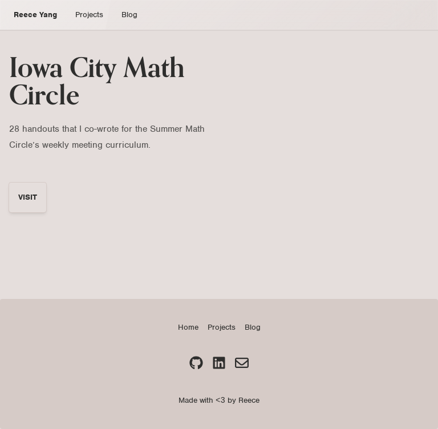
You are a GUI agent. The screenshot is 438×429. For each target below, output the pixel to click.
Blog (129, 14)
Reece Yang (35, 14)
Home (188, 327)
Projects (89, 14)
